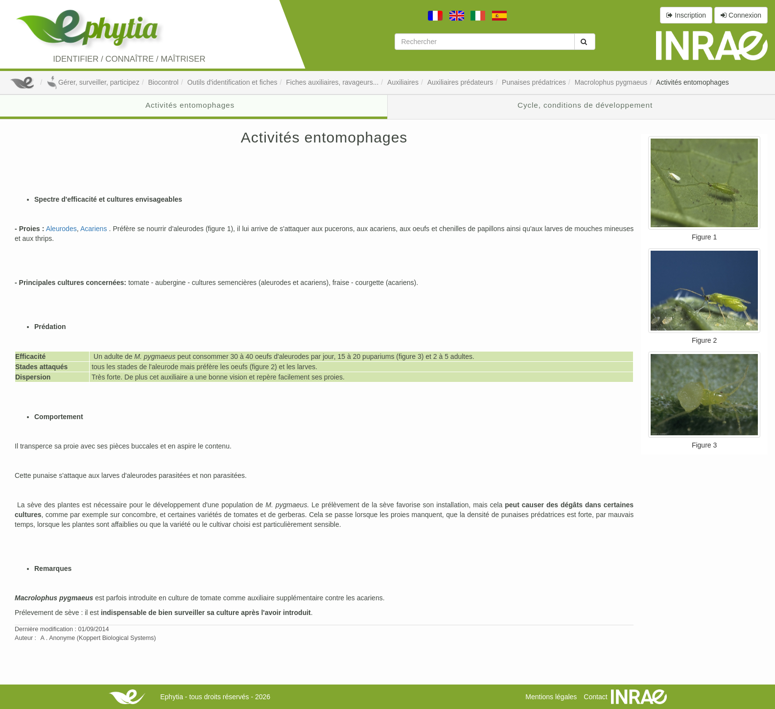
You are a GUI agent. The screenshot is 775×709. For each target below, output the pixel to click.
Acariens (93, 229)
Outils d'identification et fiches (232, 82)
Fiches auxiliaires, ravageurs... (332, 82)
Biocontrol (163, 82)
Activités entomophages (692, 82)
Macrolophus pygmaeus (611, 82)
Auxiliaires (403, 82)
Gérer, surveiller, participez (93, 82)
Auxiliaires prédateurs (460, 82)
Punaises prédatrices (534, 82)
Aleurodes (61, 229)
